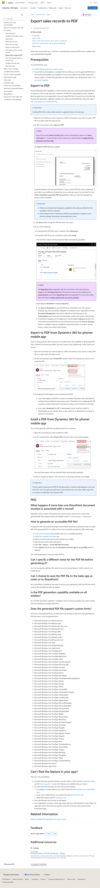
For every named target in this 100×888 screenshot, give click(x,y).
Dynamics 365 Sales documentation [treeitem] (10, 24)
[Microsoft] (3, 2)
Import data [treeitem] (9, 39)
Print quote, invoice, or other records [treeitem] (14, 51)
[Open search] (91, 2)
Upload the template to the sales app (46, 536)
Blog (26, 879)
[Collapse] (22, 14)
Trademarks (81, 879)
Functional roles (60, 798)
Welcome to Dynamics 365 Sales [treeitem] (13, 28)
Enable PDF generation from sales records (48, 69)
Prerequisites (36, 35)
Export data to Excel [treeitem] (11, 42)
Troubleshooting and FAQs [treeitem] (12, 72)
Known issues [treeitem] (8, 91)
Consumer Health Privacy (56, 879)
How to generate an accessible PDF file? (44, 102)
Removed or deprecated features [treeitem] (13, 88)
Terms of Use (71, 879)
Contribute (35, 879)
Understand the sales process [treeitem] (14, 36)
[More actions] (94, 14)
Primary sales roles (77, 795)
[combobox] (13, 18)
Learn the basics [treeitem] (10, 33)
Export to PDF (36, 38)
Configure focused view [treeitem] (12, 63)
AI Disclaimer (6, 879)
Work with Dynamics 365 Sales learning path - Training (48, 853)
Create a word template (42, 534)
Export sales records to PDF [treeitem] (13, 55)
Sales (48, 14)
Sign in (96, 2)
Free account (93, 8)
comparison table (88, 781)
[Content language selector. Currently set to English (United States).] (11, 874)
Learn (32, 14)
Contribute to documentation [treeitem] (13, 99)
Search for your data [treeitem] (11, 44)
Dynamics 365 (40, 14)
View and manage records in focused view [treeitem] (13, 59)
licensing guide (45, 784)
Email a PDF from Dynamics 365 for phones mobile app (48, 43)
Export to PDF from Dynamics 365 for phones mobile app (49, 41)
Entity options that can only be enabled (65, 298)
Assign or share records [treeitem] (12, 47)
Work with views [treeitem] (10, 66)
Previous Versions (17, 879)
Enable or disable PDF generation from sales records (48, 819)
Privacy (43, 879)
